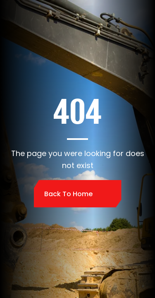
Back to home (68, 194)
